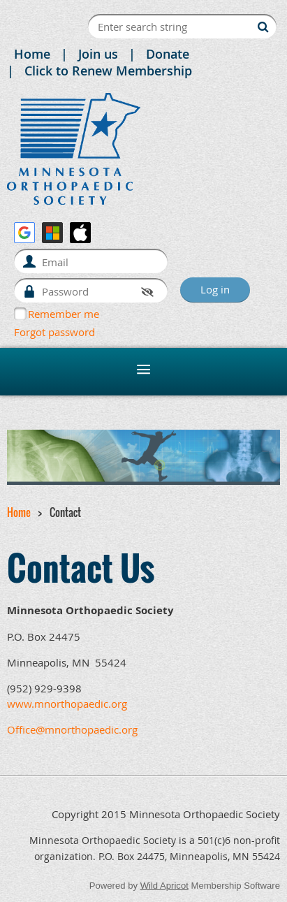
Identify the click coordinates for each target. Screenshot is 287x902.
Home (32, 53)
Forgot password (54, 332)
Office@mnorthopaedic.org (72, 729)
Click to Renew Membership (108, 70)
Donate (167, 53)
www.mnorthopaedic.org (67, 704)
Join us (98, 53)
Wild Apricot (164, 885)
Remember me (63, 314)
